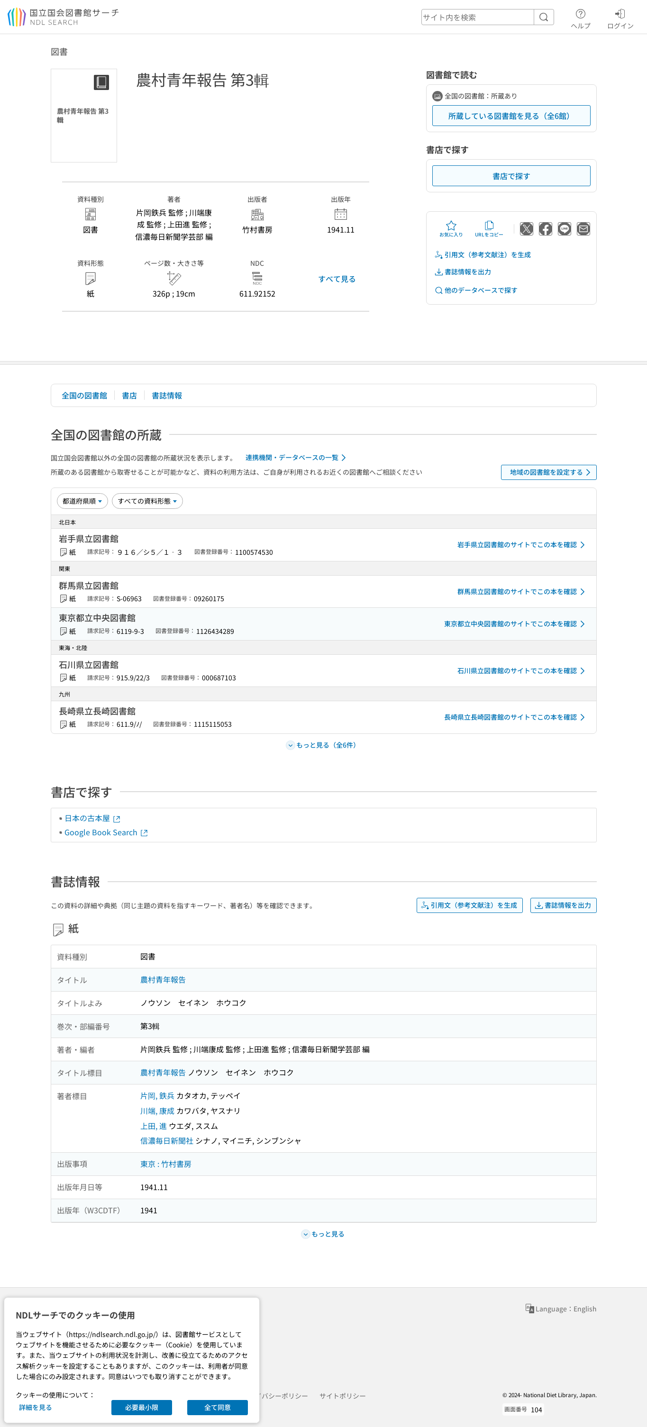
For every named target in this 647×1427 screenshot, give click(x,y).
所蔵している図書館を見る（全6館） (511, 115)
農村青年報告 (163, 979)
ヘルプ (581, 17)
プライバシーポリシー (275, 1395)
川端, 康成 (157, 1110)
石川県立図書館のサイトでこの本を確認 (522, 671)
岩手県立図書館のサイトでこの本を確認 (522, 545)
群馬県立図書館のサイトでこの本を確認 (522, 591)
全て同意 (217, 1407)
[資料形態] (147, 500)
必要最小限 (141, 1407)
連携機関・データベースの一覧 (297, 457)
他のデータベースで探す (476, 290)
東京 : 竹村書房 (165, 1163)
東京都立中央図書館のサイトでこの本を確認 (516, 624)
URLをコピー (489, 229)
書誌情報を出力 (462, 272)
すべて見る (337, 278)
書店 (129, 395)
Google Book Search (106, 832)
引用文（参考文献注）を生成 (482, 255)
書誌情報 (167, 395)
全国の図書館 (84, 395)
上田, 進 (153, 1125)
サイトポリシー (342, 1395)
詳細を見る (35, 1407)
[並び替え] (82, 500)
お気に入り (451, 229)
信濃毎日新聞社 (166, 1140)
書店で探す (511, 175)
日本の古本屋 (92, 817)
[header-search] (487, 17)
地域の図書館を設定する (552, 472)
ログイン (620, 17)
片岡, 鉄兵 (157, 1095)
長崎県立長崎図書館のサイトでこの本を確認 (516, 717)
